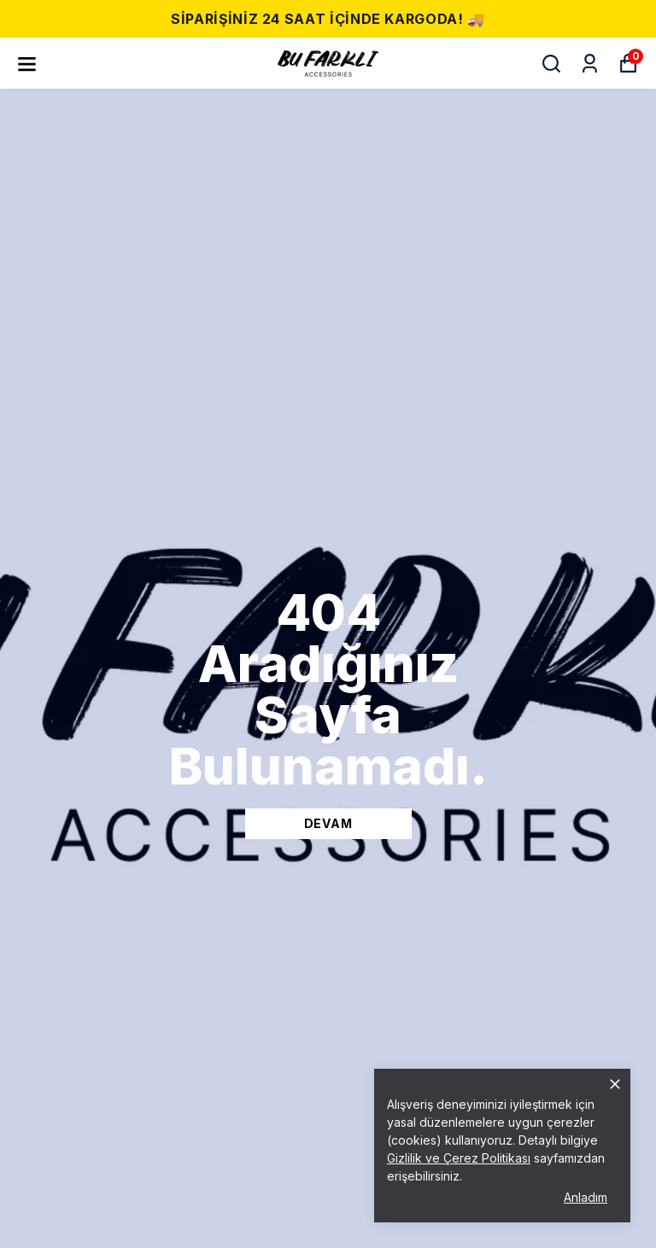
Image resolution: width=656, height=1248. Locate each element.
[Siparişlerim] (589, 63)
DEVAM (328, 823)
